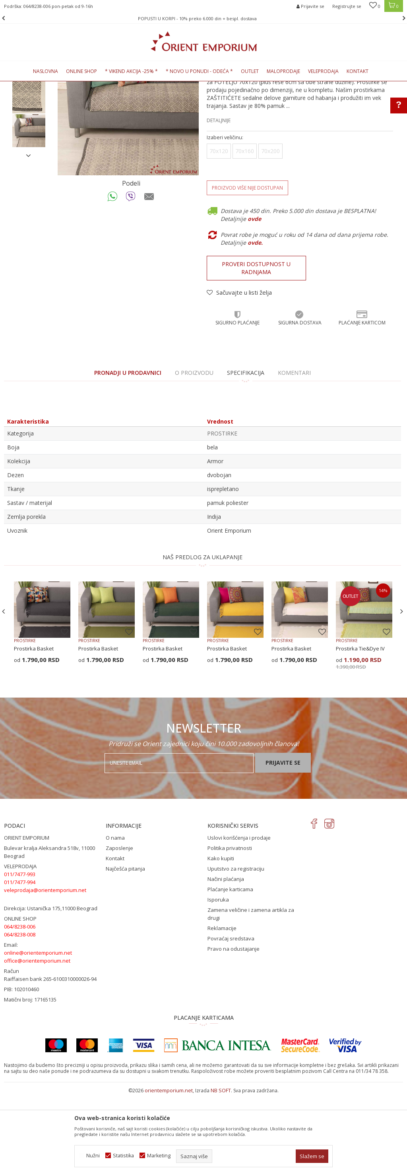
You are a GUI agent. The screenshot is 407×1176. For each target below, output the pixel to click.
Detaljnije (219, 201)
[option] (203, 18)
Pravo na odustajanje (233, 1030)
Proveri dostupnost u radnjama (256, 349)
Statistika (123, 1156)
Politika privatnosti (229, 929)
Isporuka (218, 980)
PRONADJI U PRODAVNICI (127, 454)
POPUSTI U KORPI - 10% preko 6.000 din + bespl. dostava (202, 18)
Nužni (93, 1156)
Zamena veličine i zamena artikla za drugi (250, 995)
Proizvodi (59, 85)
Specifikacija (245, 454)
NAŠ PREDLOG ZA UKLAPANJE (202, 638)
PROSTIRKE (125, 85)
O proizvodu (194, 454)
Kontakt (115, 939)
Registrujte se (346, 6)
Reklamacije (221, 1009)
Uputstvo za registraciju (235, 949)
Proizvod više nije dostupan (247, 269)
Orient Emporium (23, 85)
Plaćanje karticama (230, 970)
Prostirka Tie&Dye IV (360, 729)
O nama (115, 919)
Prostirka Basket (34, 729)
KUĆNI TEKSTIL (92, 85)
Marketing (159, 1156)
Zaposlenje (119, 929)
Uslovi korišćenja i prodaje (239, 919)
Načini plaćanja (225, 960)
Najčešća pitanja (125, 949)
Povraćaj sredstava (230, 1019)
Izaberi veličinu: (225, 218)
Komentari (294, 454)
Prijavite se (283, 844)
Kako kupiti (220, 939)
